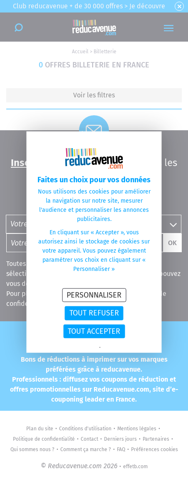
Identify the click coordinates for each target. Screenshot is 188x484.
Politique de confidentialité (71, 347)
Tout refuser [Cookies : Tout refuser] (94, 313)
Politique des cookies (122, 347)
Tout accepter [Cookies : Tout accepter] (94, 330)
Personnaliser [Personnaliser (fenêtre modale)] (94, 294)
